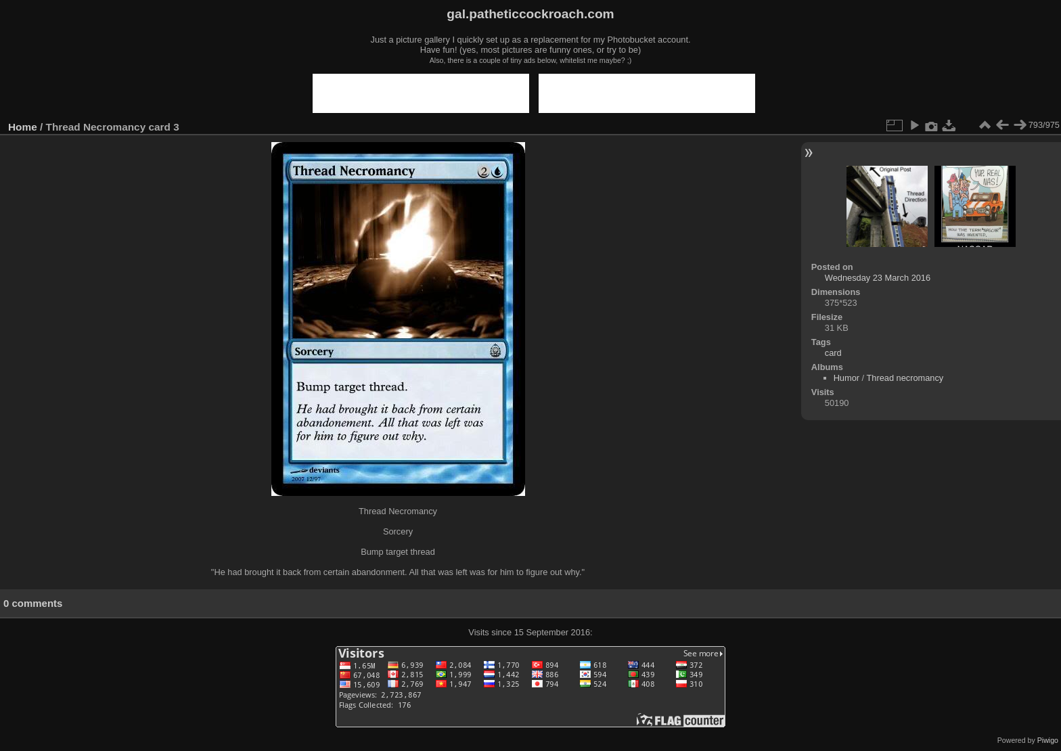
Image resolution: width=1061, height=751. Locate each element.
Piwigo (1047, 740)
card (833, 353)
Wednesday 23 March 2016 (877, 278)
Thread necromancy (904, 378)
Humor (846, 378)
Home (22, 127)
